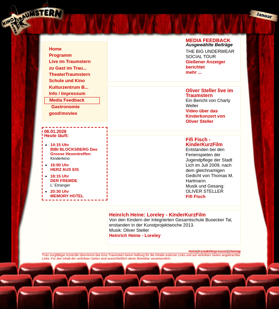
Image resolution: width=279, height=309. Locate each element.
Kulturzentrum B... (68, 87)
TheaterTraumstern (69, 74)
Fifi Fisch (195, 196)
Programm (60, 55)
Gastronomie (65, 106)
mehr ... (194, 72)
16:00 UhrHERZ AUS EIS (64, 167)
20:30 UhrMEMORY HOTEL (66, 193)
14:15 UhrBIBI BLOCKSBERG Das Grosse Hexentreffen (73, 149)
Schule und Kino (67, 80)
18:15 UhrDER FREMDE (63, 178)
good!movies (63, 113)
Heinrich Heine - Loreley (135, 235)
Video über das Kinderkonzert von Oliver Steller (205, 116)
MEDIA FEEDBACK (208, 40)
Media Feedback (66, 100)
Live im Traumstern (70, 61)
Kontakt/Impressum (212, 251)
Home (55, 49)
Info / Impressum (67, 93)
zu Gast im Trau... (67, 68)
